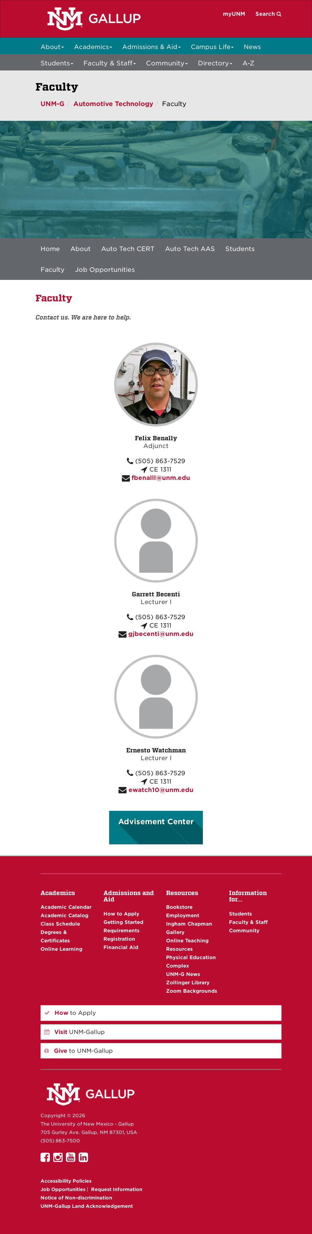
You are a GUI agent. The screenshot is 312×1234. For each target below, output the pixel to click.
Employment (182, 915)
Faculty (53, 269)
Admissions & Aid (151, 46)
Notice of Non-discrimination (76, 1197)
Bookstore (179, 907)
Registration (119, 939)
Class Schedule (60, 924)
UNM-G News (183, 974)
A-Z (248, 63)
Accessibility (66, 1181)
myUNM (234, 14)
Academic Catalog (64, 915)
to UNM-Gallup (78, 1050)
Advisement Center (156, 821)
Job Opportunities (105, 269)
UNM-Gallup (74, 1032)
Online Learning (61, 949)
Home (50, 248)
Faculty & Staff (109, 63)
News (252, 46)
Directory (215, 63)
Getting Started (123, 922)
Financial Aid (120, 947)
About (52, 46)
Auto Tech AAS (190, 248)
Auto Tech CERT (128, 248)
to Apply (70, 1012)
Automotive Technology (113, 104)
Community (167, 63)
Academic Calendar (66, 907)
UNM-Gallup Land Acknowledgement (87, 1206)
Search (268, 14)
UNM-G (53, 104)
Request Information (116, 1189)
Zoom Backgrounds (191, 991)
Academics (93, 46)
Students (57, 63)
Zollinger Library (188, 982)
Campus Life (212, 46)
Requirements (121, 930)
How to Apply (121, 914)
